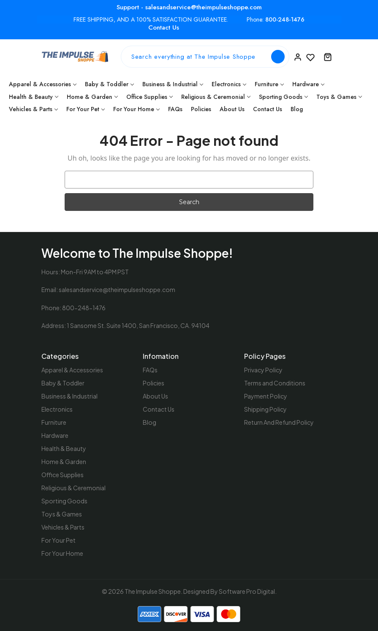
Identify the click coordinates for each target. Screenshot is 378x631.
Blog (297, 109)
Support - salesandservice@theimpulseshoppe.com (189, 7)
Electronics (229, 84)
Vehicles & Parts (33, 109)
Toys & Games (339, 97)
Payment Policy (265, 396)
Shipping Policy (265, 409)
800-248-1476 (285, 20)
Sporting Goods (283, 97)
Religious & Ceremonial (215, 97)
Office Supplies (149, 97)
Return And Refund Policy (279, 422)
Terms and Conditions (274, 383)
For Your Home (136, 109)
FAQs (175, 109)
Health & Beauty (33, 97)
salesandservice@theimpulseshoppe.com (117, 289)
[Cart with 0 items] (328, 56)
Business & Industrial (172, 84)
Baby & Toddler (109, 84)
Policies (201, 109)
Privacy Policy (263, 370)
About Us (232, 109)
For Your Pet (85, 109)
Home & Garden (92, 97)
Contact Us (163, 27)
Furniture (269, 84)
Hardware (308, 84)
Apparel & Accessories (42, 84)
